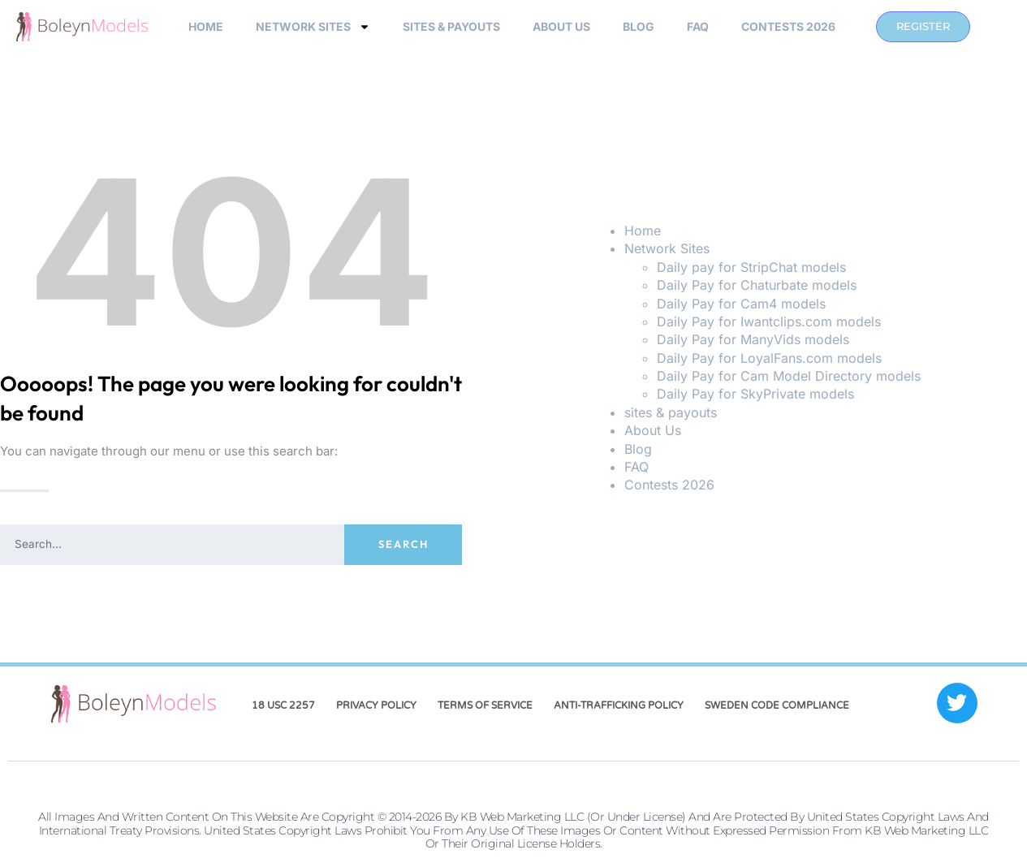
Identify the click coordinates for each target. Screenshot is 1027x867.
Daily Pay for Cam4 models (741, 303)
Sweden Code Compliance (777, 705)
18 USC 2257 (283, 705)
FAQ (698, 26)
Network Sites (313, 27)
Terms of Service (485, 705)
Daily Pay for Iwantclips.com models (769, 321)
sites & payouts (451, 26)
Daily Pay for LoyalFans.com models (769, 358)
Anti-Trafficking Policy (619, 705)
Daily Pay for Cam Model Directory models (789, 376)
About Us (561, 26)
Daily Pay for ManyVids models (753, 339)
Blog (638, 26)
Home (205, 26)
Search (403, 543)
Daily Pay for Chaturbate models (757, 285)
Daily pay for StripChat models (751, 267)
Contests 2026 (788, 26)
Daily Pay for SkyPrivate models (755, 394)
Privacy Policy (376, 705)
